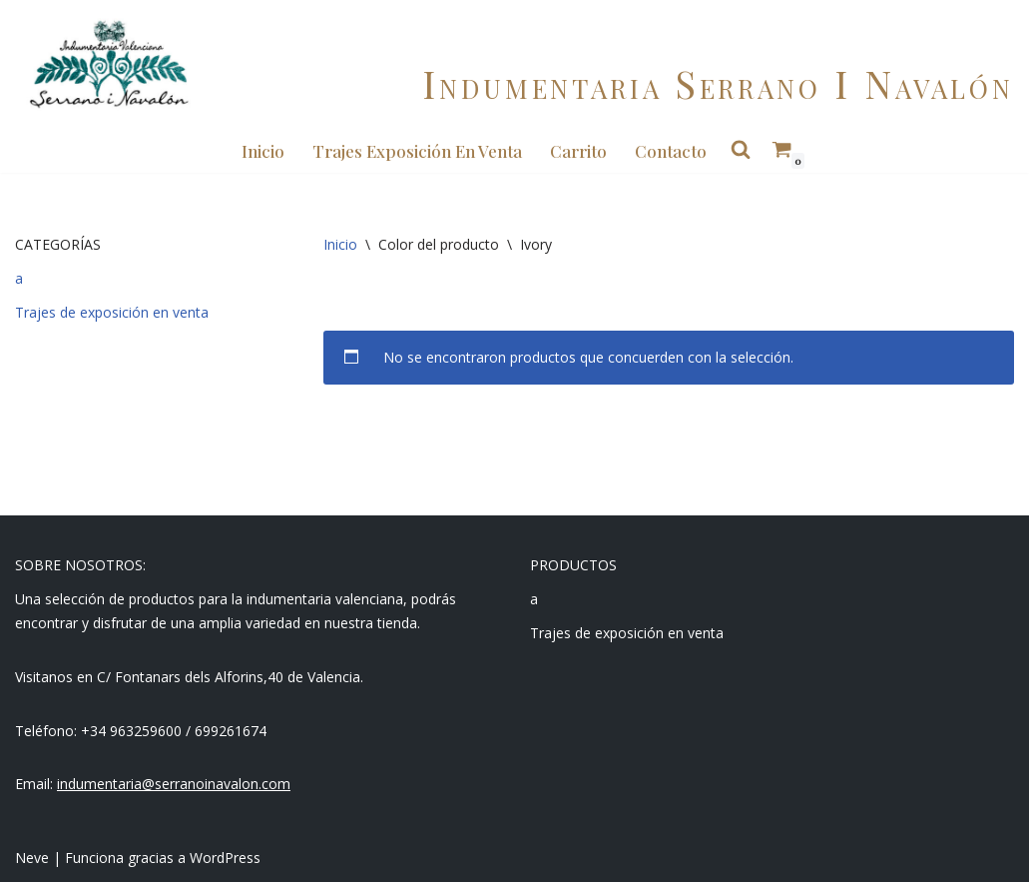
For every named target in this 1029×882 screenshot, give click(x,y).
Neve (32, 857)
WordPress (225, 857)
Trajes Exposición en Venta (417, 151)
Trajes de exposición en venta (112, 312)
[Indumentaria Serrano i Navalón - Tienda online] (108, 64)
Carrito (578, 151)
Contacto (671, 151)
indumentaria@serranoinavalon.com (173, 783)
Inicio (263, 151)
